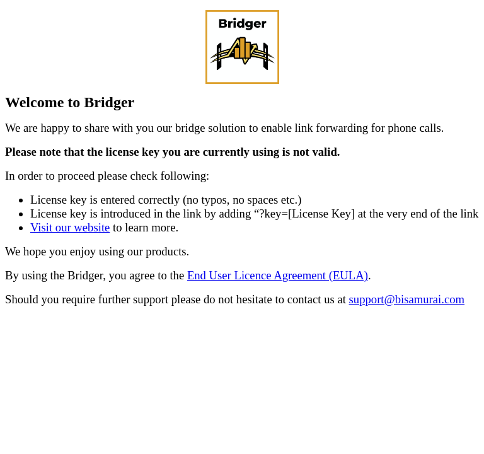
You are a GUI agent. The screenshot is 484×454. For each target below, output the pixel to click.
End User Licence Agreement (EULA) (277, 275)
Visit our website (70, 227)
